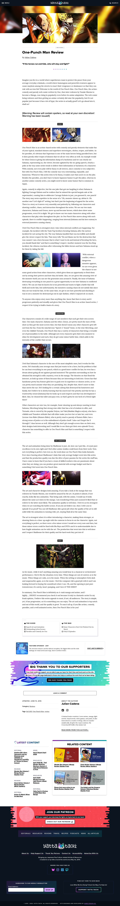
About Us (25, 853)
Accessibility (77, 853)
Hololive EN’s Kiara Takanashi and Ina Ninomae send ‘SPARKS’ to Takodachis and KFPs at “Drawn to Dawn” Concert (21, 758)
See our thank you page (60, 680)
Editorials (26, 834)
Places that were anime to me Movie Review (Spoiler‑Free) (64, 788)
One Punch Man (38, 711)
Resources (37, 834)
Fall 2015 (29, 711)
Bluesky (53, 869)
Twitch (66, 869)
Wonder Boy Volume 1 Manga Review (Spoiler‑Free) (21, 772)
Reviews (32, 706)
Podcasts (74, 834)
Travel (56, 834)
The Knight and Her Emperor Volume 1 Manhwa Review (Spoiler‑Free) (90, 789)
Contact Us (66, 853)
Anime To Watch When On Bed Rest (22, 795)
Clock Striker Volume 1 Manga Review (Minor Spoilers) (22, 784)
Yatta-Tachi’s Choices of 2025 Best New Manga (40, 792)
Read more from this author (75, 730)
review (47, 711)
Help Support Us (37, 853)
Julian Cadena (30, 57)
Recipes (65, 834)
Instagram (57, 869)
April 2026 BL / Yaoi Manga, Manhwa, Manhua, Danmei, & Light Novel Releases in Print (40, 766)
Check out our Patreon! (60, 822)
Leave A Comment (60, 693)
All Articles (93, 834)
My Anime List (81, 725)
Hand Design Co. (90, 903)
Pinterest (62, 869)
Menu (5, 3)
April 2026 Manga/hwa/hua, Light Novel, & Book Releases (40, 780)
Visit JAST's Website (95, 648)
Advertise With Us (91, 853)
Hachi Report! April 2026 (39, 753)
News (83, 834)
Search (114, 3)
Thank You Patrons (52, 853)
